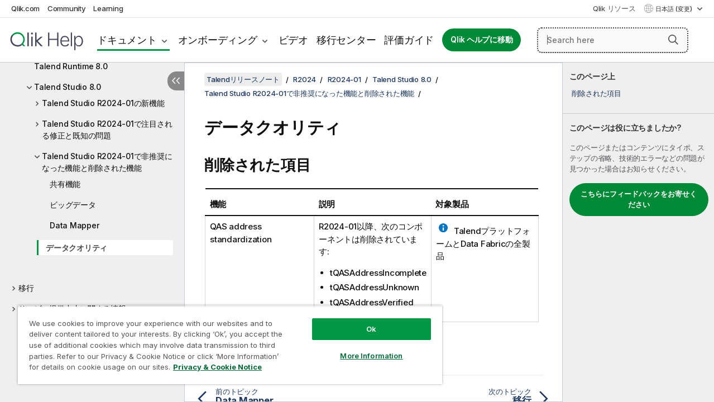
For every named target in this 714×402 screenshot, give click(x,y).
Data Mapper (74, 225)
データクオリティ (76, 247)
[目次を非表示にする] (175, 80)
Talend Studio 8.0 (67, 87)
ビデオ (293, 40)
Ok (363, 320)
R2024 (304, 79)
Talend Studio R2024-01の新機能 (103, 103)
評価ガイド (409, 40)
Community (66, 8)
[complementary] (638, 232)
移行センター (346, 40)
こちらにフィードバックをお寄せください (639, 199)
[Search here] (612, 40)
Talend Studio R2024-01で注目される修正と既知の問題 (107, 129)
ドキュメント (127, 40)
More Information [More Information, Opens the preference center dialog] (363, 347)
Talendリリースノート (243, 79)
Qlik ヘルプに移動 (481, 39)
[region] (225, 340)
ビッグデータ (73, 204)
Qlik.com (25, 8)
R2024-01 (344, 79)
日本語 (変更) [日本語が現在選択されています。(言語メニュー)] (674, 9)
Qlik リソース (614, 8)
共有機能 (65, 184)
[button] (673, 39)
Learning (108, 8)
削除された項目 (596, 93)
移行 (26, 288)
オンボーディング (217, 40)
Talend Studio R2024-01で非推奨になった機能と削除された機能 (107, 162)
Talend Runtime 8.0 (71, 66)
